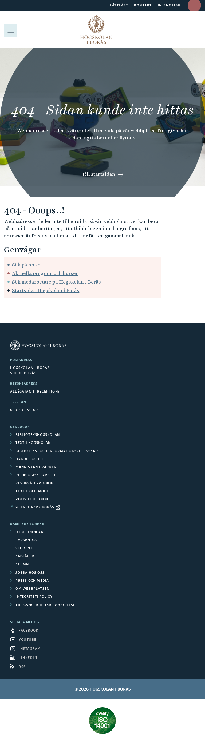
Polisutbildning (32, 499)
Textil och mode (32, 491)
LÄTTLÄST (119, 5)
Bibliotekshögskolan (37, 435)
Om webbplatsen (32, 589)
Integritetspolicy (33, 597)
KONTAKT (143, 5)
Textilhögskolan (33, 443)
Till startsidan (98, 174)
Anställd (24, 557)
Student (23, 548)
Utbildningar (29, 532)
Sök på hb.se (26, 265)
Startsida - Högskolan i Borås (45, 290)
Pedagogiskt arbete (35, 475)
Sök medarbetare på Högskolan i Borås (56, 282)
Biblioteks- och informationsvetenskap (56, 451)
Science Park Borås (34, 507)
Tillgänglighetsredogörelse (45, 605)
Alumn (22, 565)
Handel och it (29, 459)
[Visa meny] (10, 29)
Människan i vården (36, 467)
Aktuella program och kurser (45, 273)
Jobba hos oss (30, 573)
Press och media (32, 581)
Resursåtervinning (34, 483)
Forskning (26, 540)
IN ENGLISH (169, 5)
